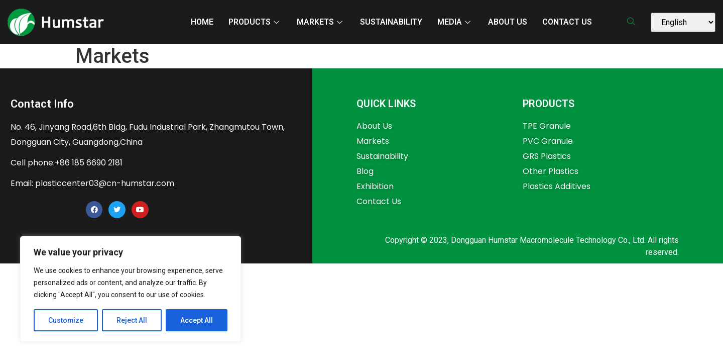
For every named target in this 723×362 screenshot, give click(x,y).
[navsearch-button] (634, 22)
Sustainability (391, 22)
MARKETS (321, 22)
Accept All (196, 320)
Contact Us (567, 22)
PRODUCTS (255, 22)
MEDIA (455, 22)
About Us (507, 22)
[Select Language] (683, 22)
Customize (66, 320)
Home (202, 22)
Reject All (132, 320)
